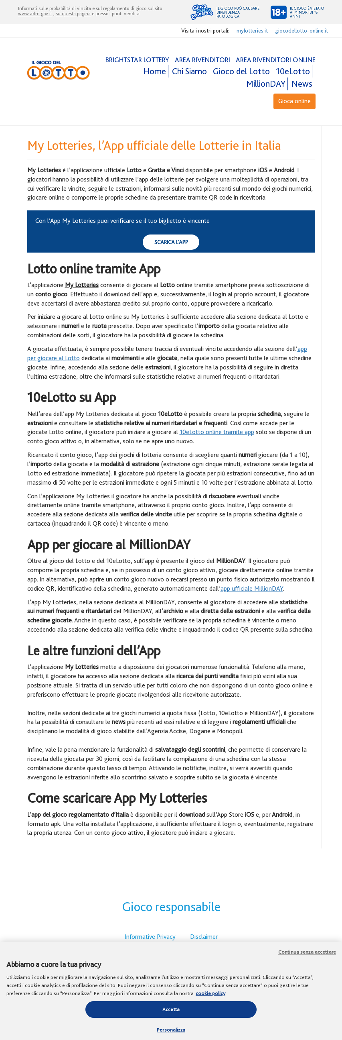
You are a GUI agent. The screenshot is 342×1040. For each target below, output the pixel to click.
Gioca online (294, 101)
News (301, 83)
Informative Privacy (150, 936)
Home (154, 71)
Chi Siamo (189, 71)
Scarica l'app (171, 242)
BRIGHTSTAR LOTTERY (137, 59)
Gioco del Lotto (241, 71)
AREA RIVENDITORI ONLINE (276, 59)
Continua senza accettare (307, 954)
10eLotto (293, 71)
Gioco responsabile (171, 906)
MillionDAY (265, 83)
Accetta (171, 1012)
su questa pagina (73, 13)
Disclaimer (204, 936)
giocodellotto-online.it (301, 30)
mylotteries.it (252, 30)
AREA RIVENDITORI (202, 59)
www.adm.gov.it (35, 13)
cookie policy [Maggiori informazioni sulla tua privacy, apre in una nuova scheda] (210, 996)
